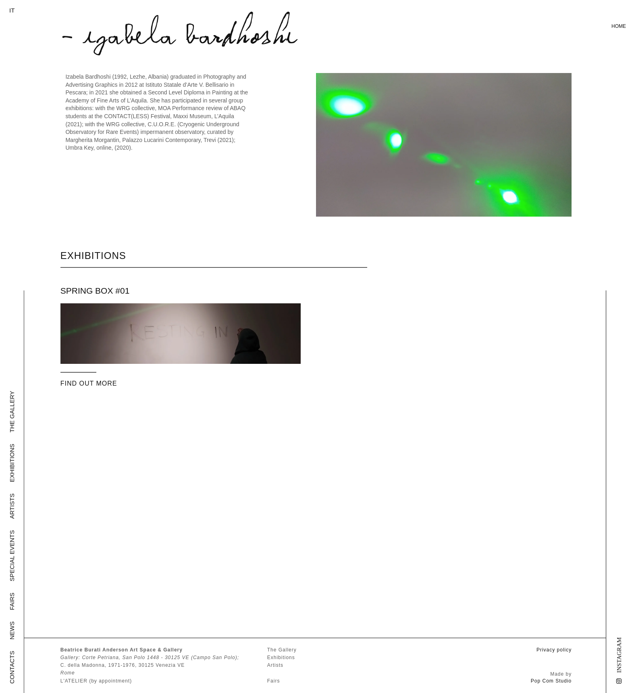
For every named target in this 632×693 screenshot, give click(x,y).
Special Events (11, 555)
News (11, 631)
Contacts (11, 667)
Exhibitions (11, 463)
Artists (11, 506)
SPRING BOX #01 (95, 290)
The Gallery (11, 411)
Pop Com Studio (551, 681)
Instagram (619, 655)
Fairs (11, 601)
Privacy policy (554, 650)
